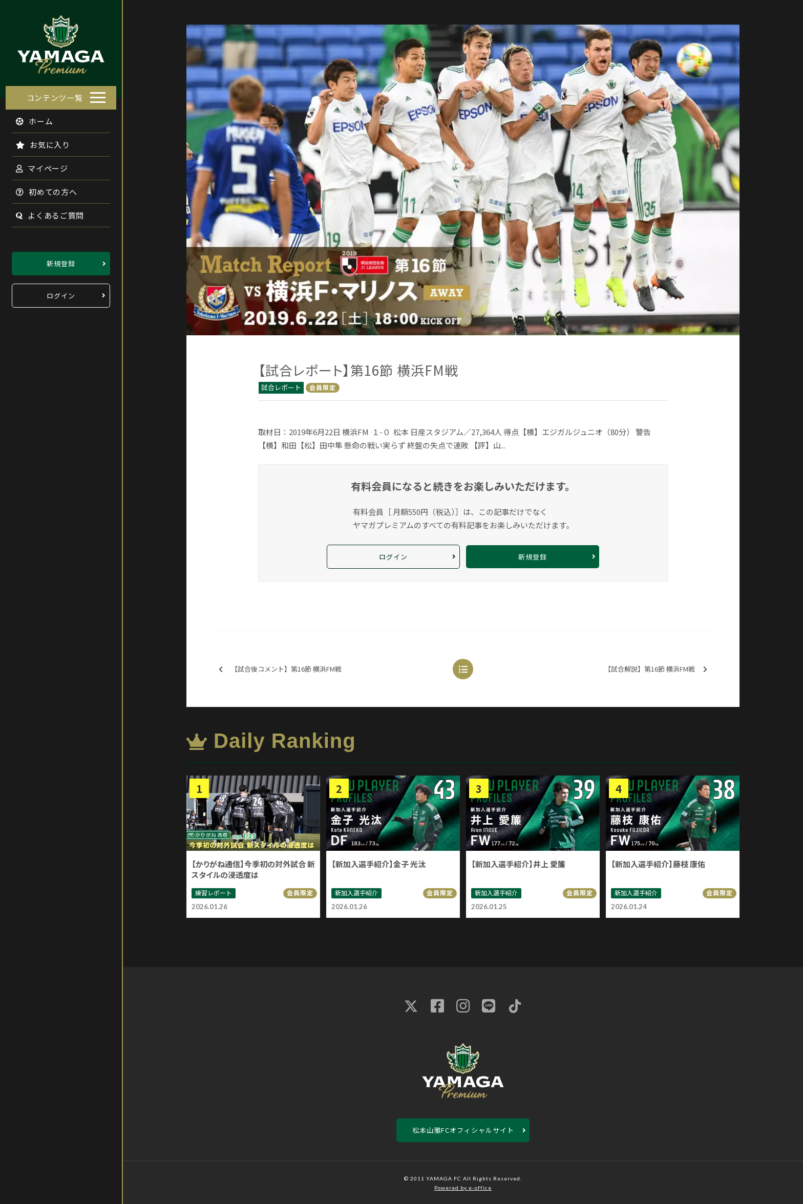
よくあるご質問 (44, 212)
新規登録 (61, 260)
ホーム (29, 118)
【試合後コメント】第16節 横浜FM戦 (280, 669)
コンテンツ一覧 (55, 94)
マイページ (36, 165)
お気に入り (37, 141)
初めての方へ (41, 188)
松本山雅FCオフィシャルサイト (463, 1130)
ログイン (61, 292)
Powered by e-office (463, 1188)
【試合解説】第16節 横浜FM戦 (655, 669)
